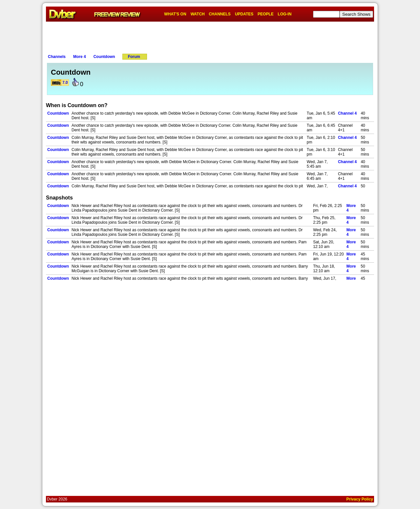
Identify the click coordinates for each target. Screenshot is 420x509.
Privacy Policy (359, 499)
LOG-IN (284, 14)
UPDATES (244, 14)
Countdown (104, 56)
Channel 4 (347, 113)
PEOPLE (266, 14)
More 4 (79, 56)
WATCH (198, 14)
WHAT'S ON (175, 14)
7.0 (65, 82)
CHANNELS (220, 14)
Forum (134, 56)
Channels (57, 56)
